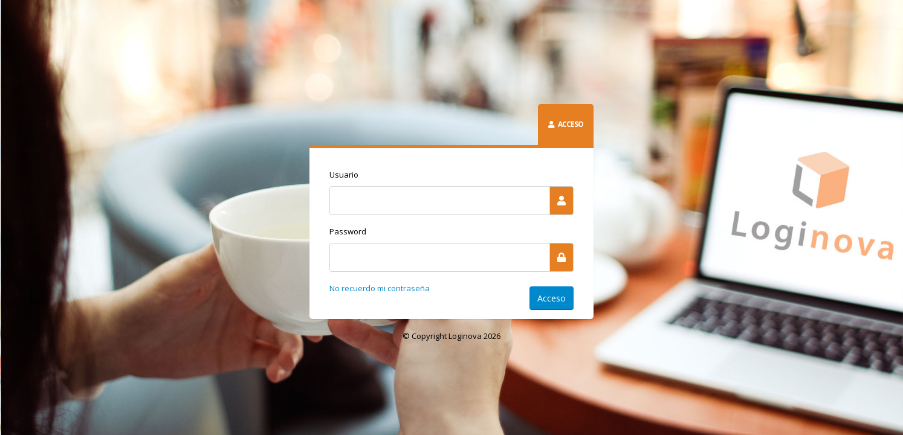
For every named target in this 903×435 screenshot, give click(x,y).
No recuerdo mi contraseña (379, 288)
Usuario (343, 174)
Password (347, 231)
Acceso (551, 298)
